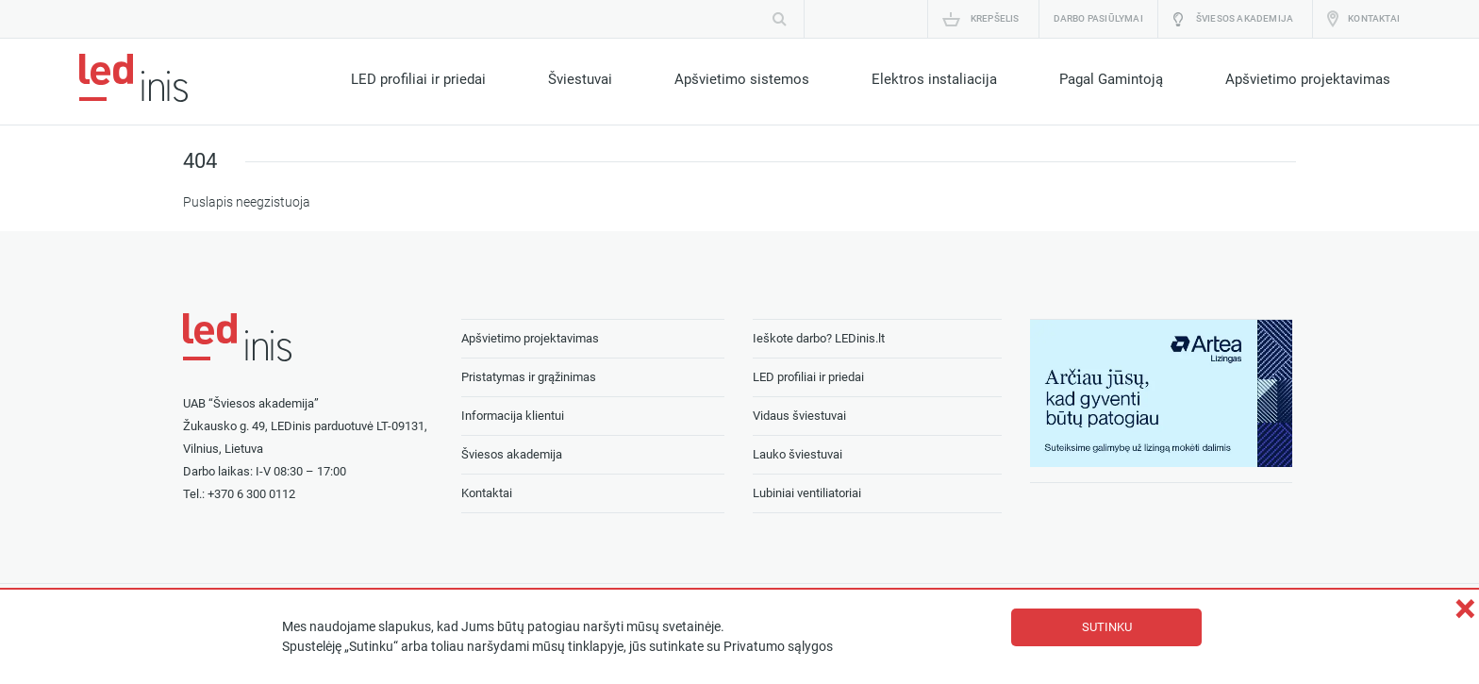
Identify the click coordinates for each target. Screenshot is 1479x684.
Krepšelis (995, 18)
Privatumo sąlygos (778, 647)
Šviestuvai (580, 79)
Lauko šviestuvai (797, 454)
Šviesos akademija (1244, 18)
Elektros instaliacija (934, 79)
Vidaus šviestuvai (799, 416)
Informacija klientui (512, 416)
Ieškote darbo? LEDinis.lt (819, 338)
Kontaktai (1374, 18)
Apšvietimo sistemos (741, 79)
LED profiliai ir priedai (418, 79)
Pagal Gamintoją (1111, 79)
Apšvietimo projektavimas (1307, 79)
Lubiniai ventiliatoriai (807, 493)
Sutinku (1107, 627)
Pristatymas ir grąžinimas (528, 377)
